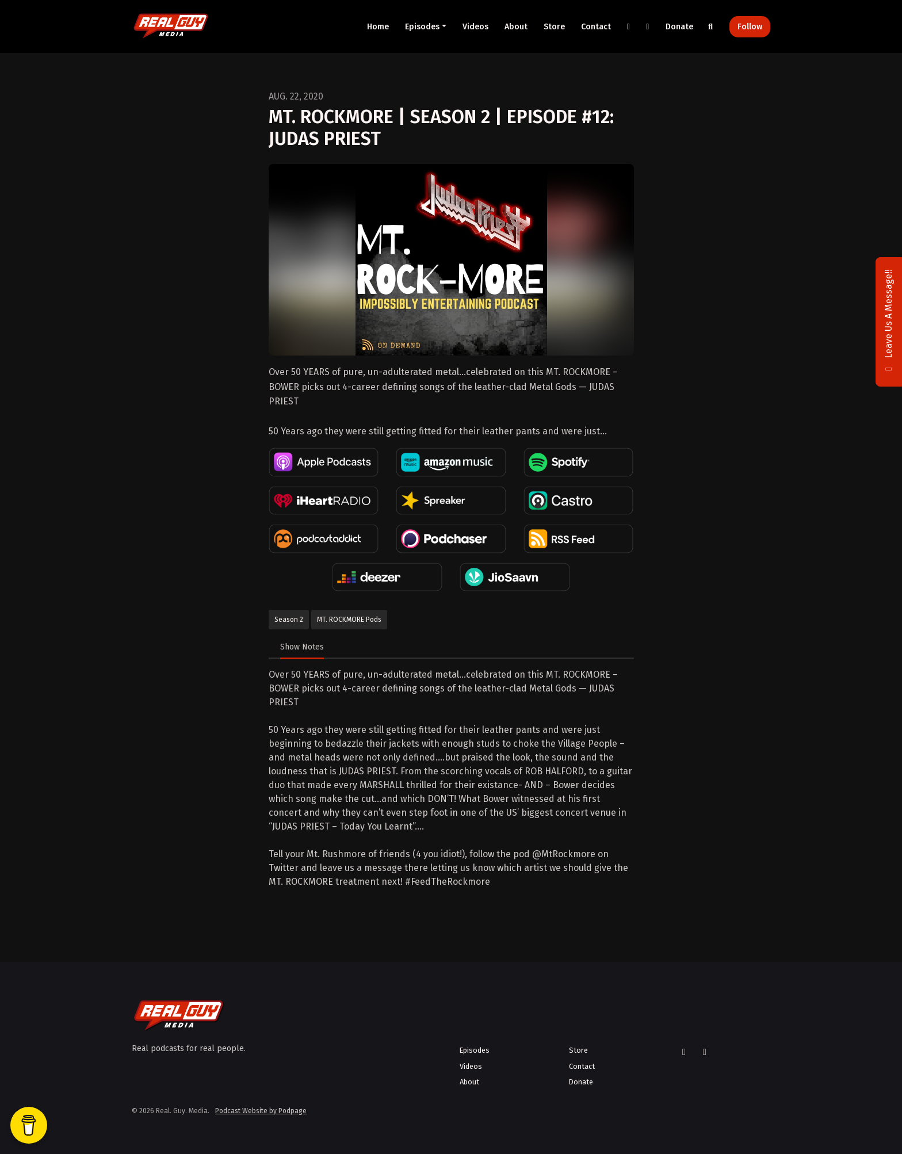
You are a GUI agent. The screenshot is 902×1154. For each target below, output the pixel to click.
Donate (679, 27)
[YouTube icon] (704, 1052)
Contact (596, 27)
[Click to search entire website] (711, 26)
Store (554, 27)
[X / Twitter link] (629, 26)
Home (378, 27)
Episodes (422, 27)
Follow (749, 27)
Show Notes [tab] (302, 647)
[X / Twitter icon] (684, 1052)
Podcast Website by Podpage (261, 1111)
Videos (475, 27)
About (516, 27)
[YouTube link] (648, 26)
